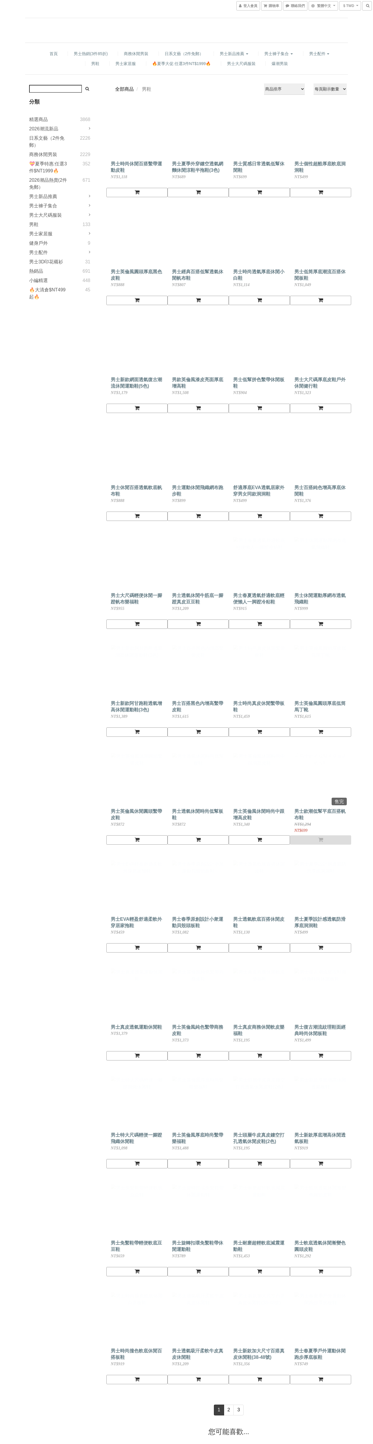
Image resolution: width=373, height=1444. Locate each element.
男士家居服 (125, 63)
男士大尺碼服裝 (241, 63)
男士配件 (319, 53)
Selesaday (127, 1373)
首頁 (54, 53)
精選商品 (38, 119)
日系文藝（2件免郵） (184, 53)
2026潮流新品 (43, 128)
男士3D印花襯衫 (46, 261)
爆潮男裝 (280, 63)
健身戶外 (38, 243)
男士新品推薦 (234, 53)
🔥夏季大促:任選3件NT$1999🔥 (181, 63)
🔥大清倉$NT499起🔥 (47, 293)
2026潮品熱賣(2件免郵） (48, 184)
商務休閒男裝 (136, 53)
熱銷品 (36, 271)
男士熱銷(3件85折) (91, 53)
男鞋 (95, 63)
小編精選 (38, 280)
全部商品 (124, 89)
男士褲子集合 (278, 53)
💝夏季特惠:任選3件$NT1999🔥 (48, 167)
